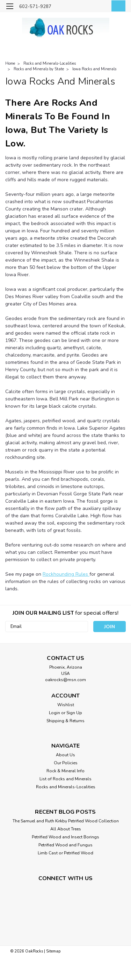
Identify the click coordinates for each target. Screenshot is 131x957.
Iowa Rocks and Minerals (94, 69)
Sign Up (74, 713)
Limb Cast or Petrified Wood (65, 853)
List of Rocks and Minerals (65, 779)
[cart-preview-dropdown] (117, 5)
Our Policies (66, 763)
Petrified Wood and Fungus (65, 845)
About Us (65, 755)
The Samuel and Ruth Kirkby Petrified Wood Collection (66, 821)
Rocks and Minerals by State (39, 69)
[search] (88, 7)
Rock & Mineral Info (65, 771)
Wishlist (65, 705)
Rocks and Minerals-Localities (49, 63)
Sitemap (53, 951)
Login (54, 713)
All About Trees (65, 829)
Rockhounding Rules (66, 574)
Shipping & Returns (65, 721)
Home (10, 63)
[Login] (102, 7)
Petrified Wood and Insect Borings (65, 837)
